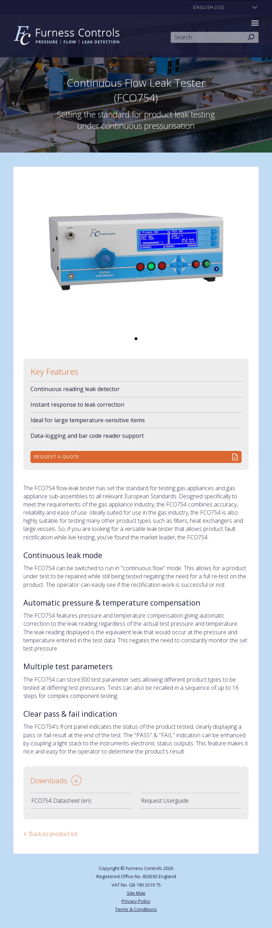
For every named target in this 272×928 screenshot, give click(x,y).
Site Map (136, 893)
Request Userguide (165, 800)
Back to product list (53, 834)
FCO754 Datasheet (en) (61, 800)
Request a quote (56, 456)
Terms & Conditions (136, 909)
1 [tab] (136, 339)
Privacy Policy (136, 901)
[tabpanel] (136, 252)
